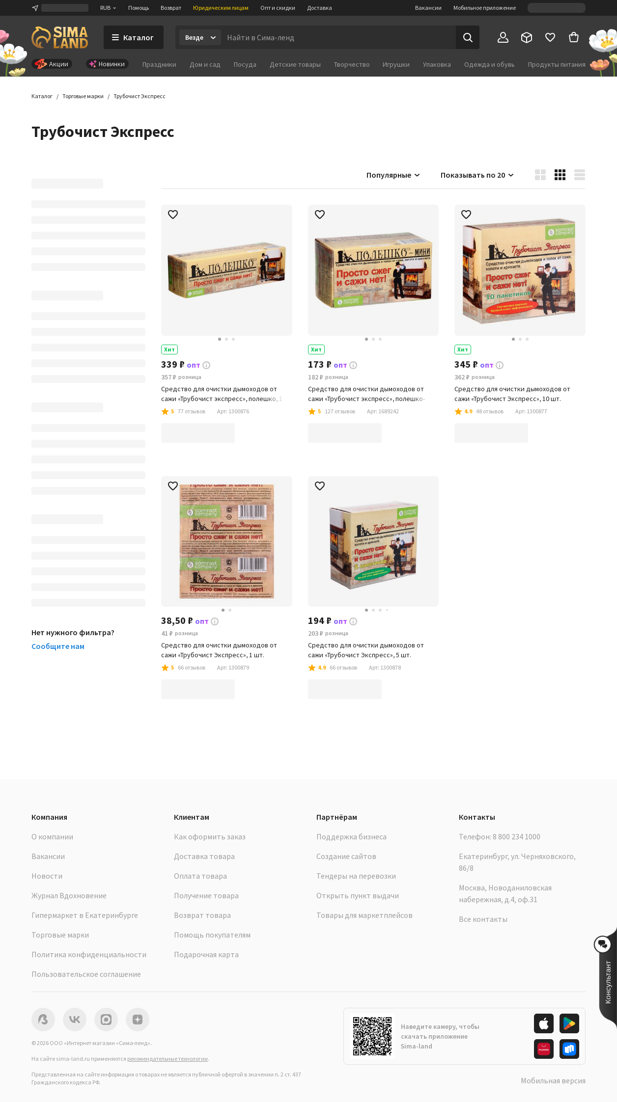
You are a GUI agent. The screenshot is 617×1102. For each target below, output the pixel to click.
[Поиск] (467, 37)
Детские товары (295, 64)
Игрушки (396, 64)
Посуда (245, 64)
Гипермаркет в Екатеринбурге (84, 915)
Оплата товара (200, 876)
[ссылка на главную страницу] (59, 37)
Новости (46, 876)
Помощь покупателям (212, 935)
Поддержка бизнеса (351, 836)
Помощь (138, 7)
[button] (139, 96)
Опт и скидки (277, 7)
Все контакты (483, 919)
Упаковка (437, 64)
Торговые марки (60, 935)
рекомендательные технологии (167, 1058)
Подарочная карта (206, 954)
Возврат (171, 7)
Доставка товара (204, 856)
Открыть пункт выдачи (357, 895)
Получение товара (206, 895)
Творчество (352, 64)
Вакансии (428, 7)
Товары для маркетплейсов (364, 915)
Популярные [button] (393, 175)
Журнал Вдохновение (69, 895)
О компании (52, 836)
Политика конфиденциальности (88, 954)
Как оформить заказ (210, 836)
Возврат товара (202, 915)
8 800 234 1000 (516, 836)
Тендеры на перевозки (356, 876)
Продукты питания (557, 64)
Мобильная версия (553, 1080)
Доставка (319, 7)
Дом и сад (205, 64)
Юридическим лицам (221, 7)
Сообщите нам (57, 646)
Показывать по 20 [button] (478, 175)
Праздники (159, 64)
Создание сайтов (346, 856)
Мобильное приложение (484, 7)
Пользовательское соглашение (86, 974)
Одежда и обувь (489, 64)
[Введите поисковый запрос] (338, 37)
